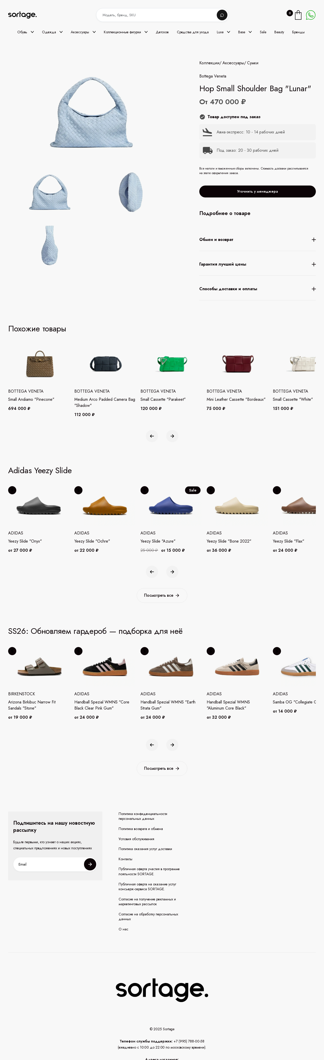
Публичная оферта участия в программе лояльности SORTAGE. (149, 872)
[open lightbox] (103, 219)
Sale (263, 32)
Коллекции (209, 63)
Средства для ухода (193, 32)
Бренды (298, 32)
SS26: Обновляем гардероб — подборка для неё (95, 631)
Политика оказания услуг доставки (145, 849)
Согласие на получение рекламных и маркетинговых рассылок (147, 902)
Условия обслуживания (136, 839)
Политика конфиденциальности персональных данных (143, 816)
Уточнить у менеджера (257, 191)
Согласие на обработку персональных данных (148, 917)
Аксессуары (233, 63)
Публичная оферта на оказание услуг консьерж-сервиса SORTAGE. (147, 887)
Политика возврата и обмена (141, 828)
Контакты (125, 859)
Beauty (279, 32)
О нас (123, 929)
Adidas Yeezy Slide (40, 470)
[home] (26, 15)
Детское (162, 32)
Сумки (252, 63)
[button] (25, 32)
